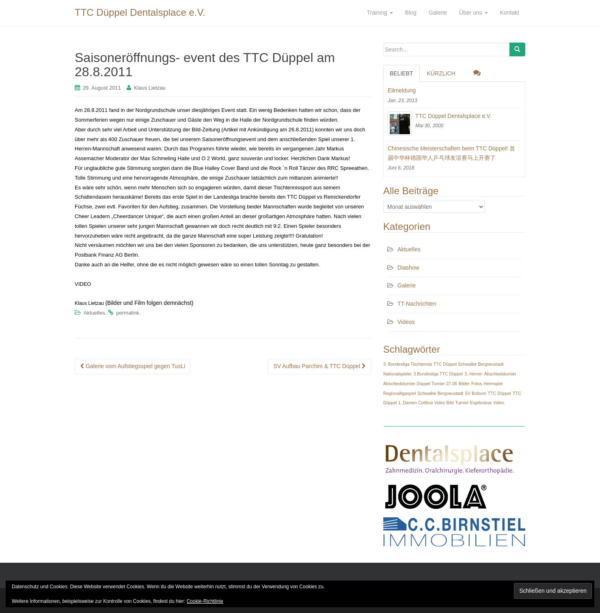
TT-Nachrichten (416, 303)
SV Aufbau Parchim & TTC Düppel (319, 366)
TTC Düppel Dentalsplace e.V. (140, 12)
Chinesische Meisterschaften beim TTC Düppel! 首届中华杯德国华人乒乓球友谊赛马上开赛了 (451, 153)
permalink (127, 313)
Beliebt (401, 73)
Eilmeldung (402, 90)
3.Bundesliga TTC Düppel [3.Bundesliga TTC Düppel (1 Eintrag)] (438, 373)
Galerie (406, 285)
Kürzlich (441, 73)
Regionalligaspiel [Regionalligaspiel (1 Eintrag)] (399, 393)
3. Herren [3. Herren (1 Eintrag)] (473, 373)
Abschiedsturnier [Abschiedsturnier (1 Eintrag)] (500, 373)
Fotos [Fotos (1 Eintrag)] (476, 383)
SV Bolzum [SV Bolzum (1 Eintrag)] (475, 393)
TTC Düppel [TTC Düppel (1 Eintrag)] (499, 393)
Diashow (408, 267)
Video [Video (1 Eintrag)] (498, 402)
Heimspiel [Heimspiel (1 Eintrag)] (493, 383)
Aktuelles (94, 313)
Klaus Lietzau (150, 88)
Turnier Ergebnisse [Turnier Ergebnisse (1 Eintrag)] (473, 402)
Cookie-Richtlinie (205, 601)
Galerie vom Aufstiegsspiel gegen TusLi (132, 366)
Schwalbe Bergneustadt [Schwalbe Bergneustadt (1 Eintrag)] (440, 393)
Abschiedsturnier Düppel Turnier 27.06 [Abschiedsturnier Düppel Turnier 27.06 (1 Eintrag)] (420, 383)
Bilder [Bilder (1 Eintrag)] (464, 383)
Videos (406, 322)
